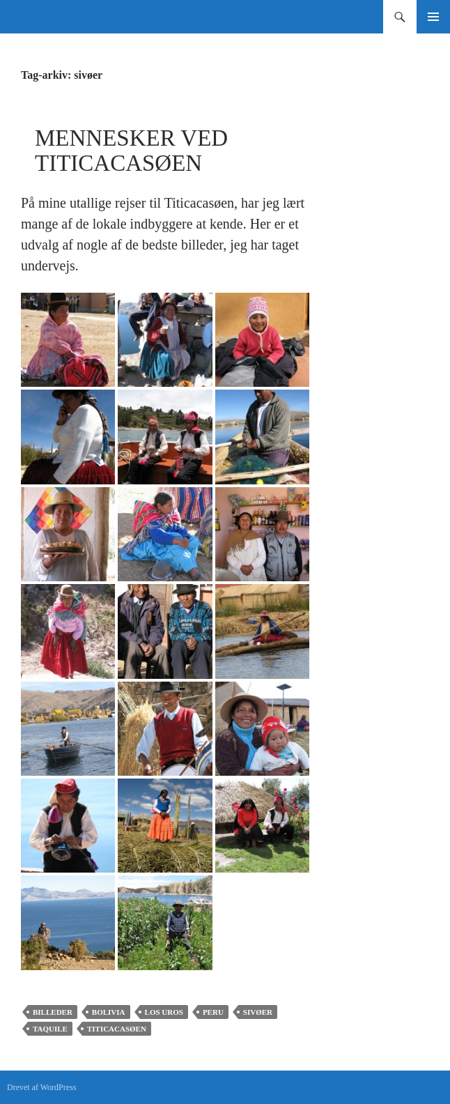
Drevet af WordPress (41, 1087)
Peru (213, 1012)
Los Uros (164, 1012)
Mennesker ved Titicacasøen (131, 150)
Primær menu (433, 16)
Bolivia (108, 1012)
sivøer (257, 1012)
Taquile (50, 1029)
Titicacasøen (116, 1029)
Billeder (52, 1012)
